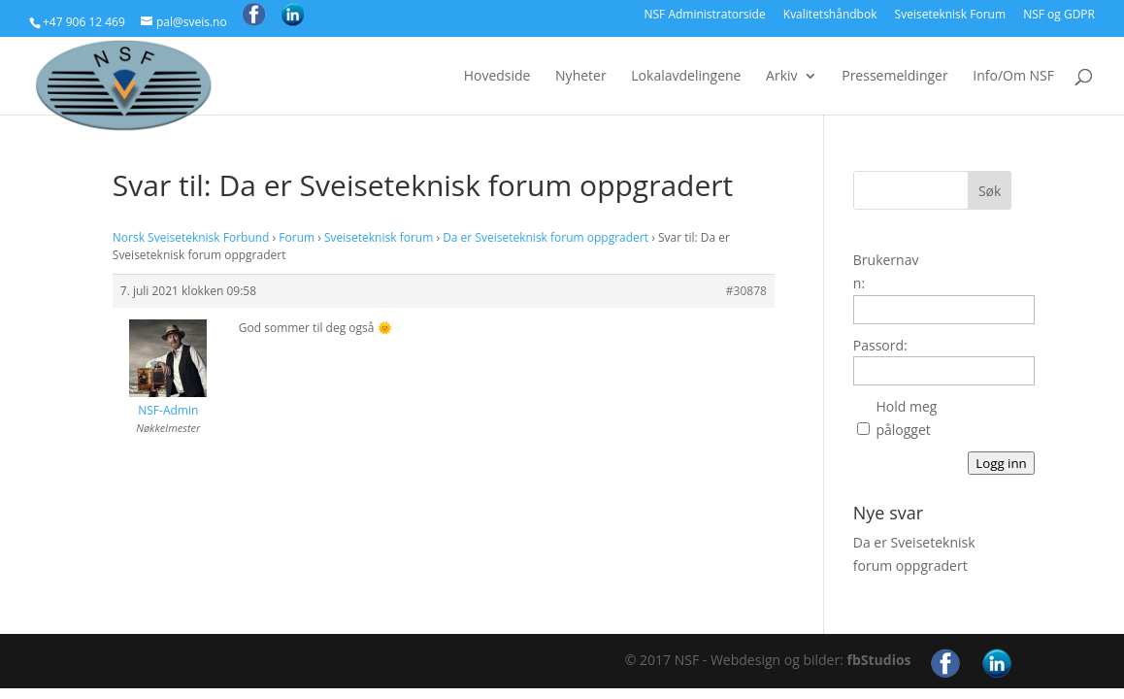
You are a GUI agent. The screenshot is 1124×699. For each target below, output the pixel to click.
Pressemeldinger (894, 76)
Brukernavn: (886, 271)
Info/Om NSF (1013, 76)
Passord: (880, 345)
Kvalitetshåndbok (830, 15)
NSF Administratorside (704, 15)
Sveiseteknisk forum (378, 237)
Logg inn (1001, 463)
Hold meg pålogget (906, 418)
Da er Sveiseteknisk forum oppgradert (545, 237)
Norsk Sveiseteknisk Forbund (191, 237)
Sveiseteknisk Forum (950, 15)
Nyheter (581, 76)
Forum (296, 237)
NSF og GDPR (1059, 15)
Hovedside (497, 76)
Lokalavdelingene (686, 76)
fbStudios (879, 659)
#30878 (746, 291)
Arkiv (781, 76)
